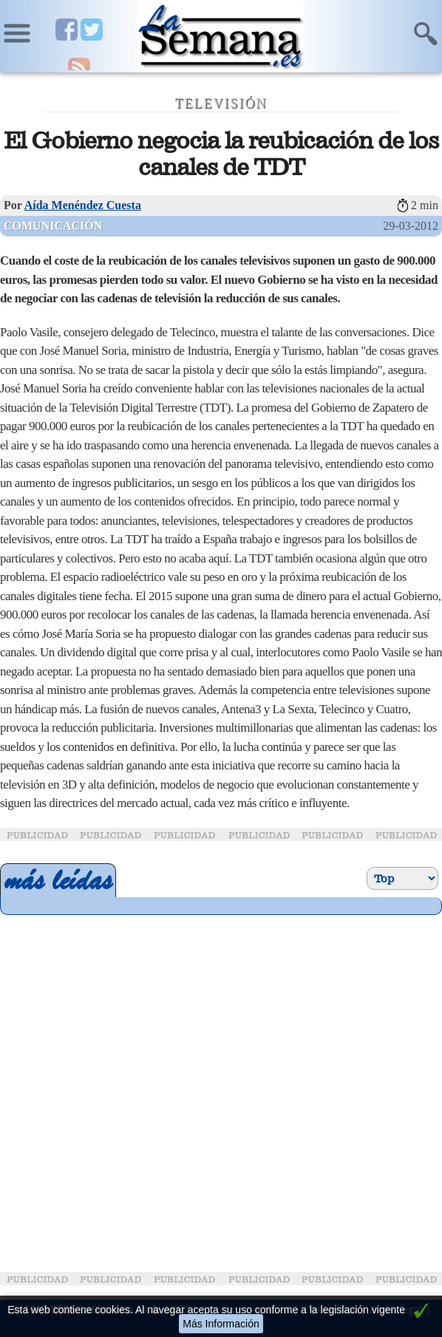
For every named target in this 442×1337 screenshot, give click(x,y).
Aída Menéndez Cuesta (82, 205)
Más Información (221, 1324)
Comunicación (53, 226)
